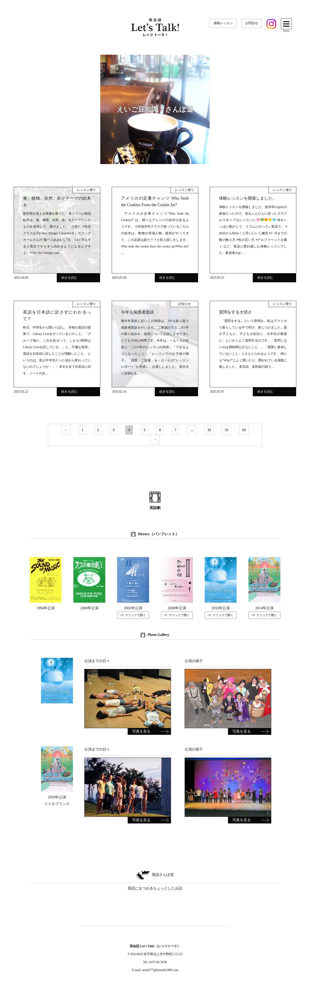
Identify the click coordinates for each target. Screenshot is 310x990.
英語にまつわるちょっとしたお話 (155, 879)
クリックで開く (135, 615)
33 (226, 430)
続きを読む (79, 277)
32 (209, 430)
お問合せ (251, 23)
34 (244, 430)
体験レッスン (223, 23)
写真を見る (141, 731)
